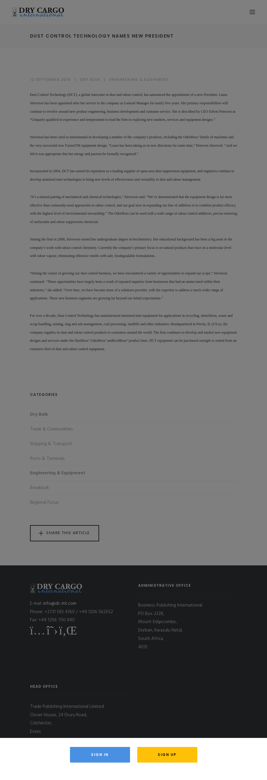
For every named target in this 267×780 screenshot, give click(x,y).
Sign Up (167, 754)
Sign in (100, 754)
